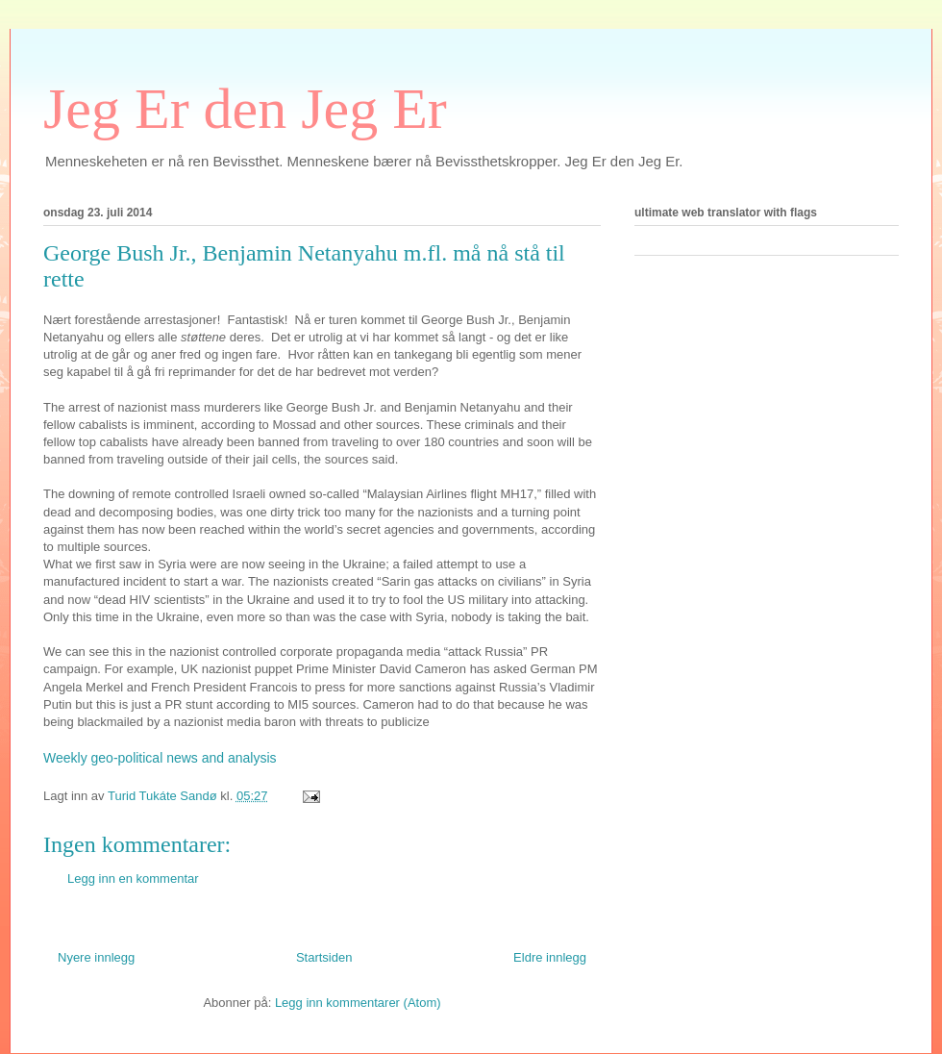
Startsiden (324, 957)
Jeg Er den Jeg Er (245, 108)
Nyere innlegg (96, 957)
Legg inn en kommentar (133, 878)
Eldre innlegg (549, 957)
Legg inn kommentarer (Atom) (358, 1002)
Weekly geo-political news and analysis (160, 757)
